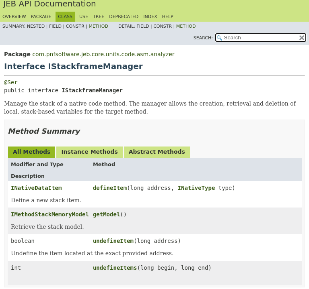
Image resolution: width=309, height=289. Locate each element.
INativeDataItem (36, 188)
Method (98, 26)
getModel (106, 214)
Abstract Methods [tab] (157, 152)
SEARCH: (203, 38)
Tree (98, 16)
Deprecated (123, 16)
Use (83, 16)
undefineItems (115, 268)
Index (150, 16)
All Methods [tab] (31, 152)
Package (41, 16)
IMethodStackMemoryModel (50, 214)
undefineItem (113, 241)
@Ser (11, 82)
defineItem (110, 188)
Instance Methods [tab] (89, 152)
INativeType (196, 188)
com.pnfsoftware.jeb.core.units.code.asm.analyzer (103, 54)
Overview (14, 16)
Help (167, 16)
